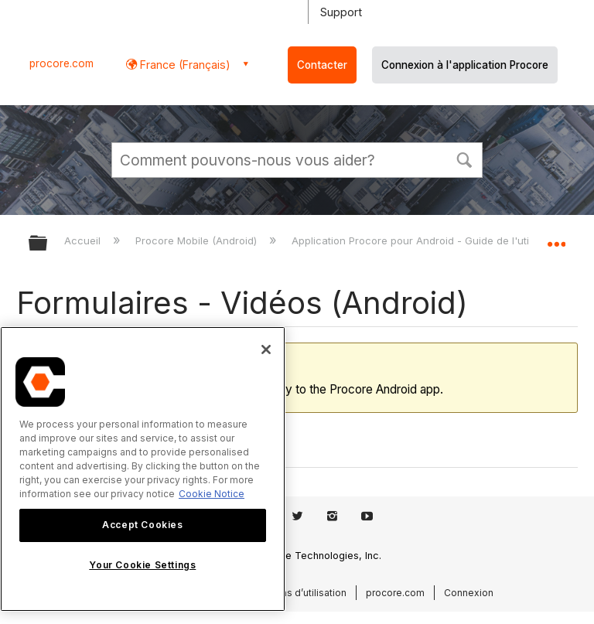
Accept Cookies (142, 524)
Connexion (468, 592)
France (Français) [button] (183, 64)
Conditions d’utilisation (294, 592)
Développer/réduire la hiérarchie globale (48, 244)
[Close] (266, 349)
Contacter (322, 65)
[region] (142, 469)
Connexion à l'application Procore (464, 65)
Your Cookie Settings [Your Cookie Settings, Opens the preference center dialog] (142, 565)
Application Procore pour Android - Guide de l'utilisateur (430, 240)
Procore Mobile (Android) (197, 240)
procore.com (61, 63)
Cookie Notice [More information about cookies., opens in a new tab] (211, 494)
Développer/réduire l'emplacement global (556, 238)
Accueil (84, 240)
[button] (464, 158)
